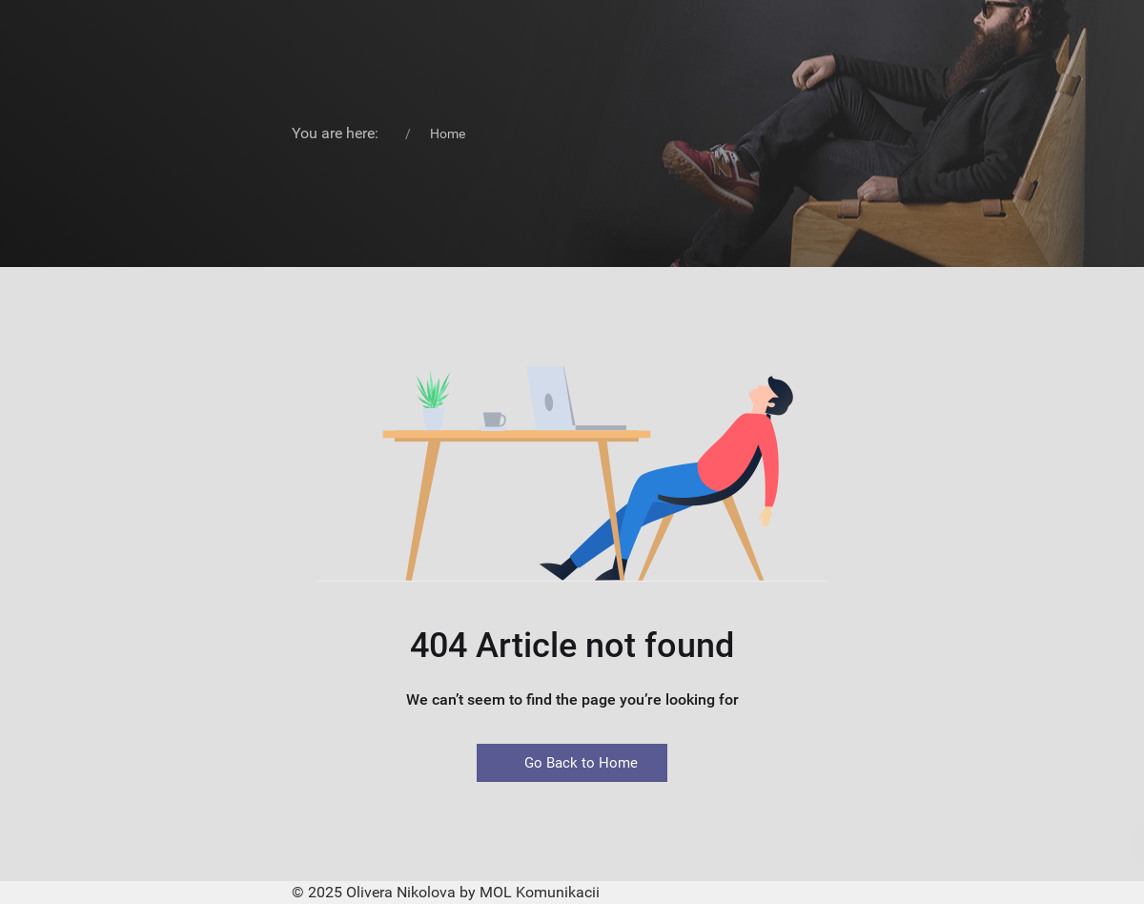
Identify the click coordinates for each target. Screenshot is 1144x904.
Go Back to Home (572, 762)
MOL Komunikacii (540, 892)
